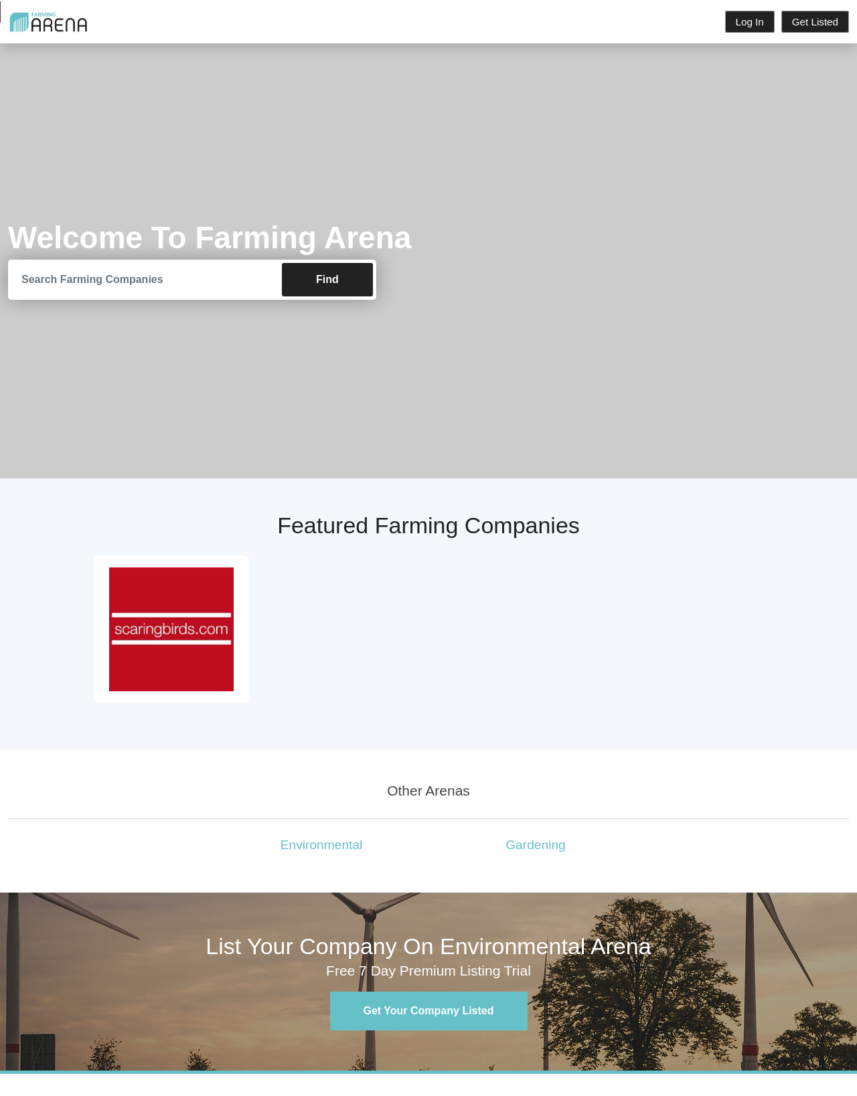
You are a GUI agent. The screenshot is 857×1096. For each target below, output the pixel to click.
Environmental (322, 845)
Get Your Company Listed (429, 1010)
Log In (750, 21)
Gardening (535, 845)
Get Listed (815, 21)
